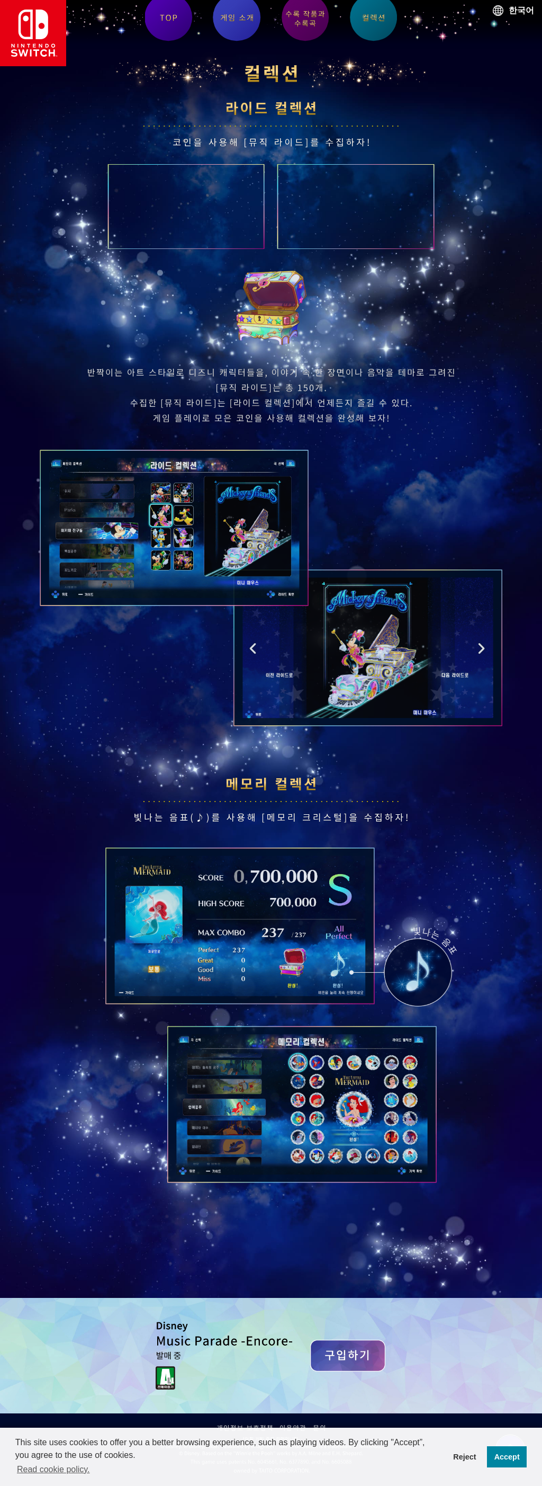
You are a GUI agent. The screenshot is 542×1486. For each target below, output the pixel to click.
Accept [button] (507, 1457)
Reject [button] (464, 1457)
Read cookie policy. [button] (53, 1469)
